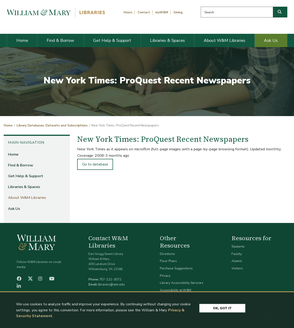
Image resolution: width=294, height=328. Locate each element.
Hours (128, 12)
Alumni (237, 261)
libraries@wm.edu (111, 284)
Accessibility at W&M (175, 290)
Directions (167, 254)
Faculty (237, 254)
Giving (178, 12)
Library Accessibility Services (181, 283)
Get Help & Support (112, 40)
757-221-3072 (110, 279)
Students (238, 246)
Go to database (95, 164)
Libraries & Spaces (167, 40)
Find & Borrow (60, 40)
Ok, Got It (222, 309)
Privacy (165, 276)
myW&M (161, 12)
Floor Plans (168, 261)
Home (22, 40)
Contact (144, 12)
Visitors (237, 268)
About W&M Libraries (224, 40)
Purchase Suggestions (176, 268)
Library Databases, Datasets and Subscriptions (52, 125)
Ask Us (271, 40)
